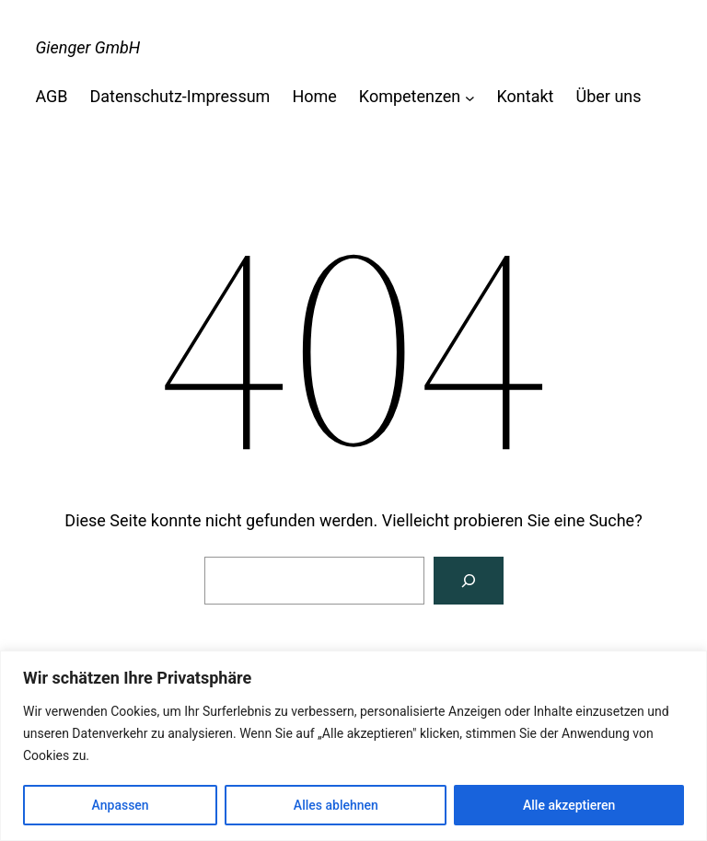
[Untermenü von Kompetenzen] (470, 97)
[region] (353, 746)
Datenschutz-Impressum (180, 96)
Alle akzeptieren (569, 805)
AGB (51, 96)
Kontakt (525, 96)
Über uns (609, 96)
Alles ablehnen (336, 805)
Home (314, 96)
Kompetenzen (409, 96)
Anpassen (120, 805)
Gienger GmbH (87, 47)
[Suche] (469, 581)
